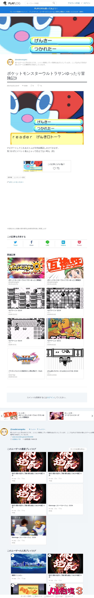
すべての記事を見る (77, 372)
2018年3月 (55, 458)
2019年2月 (55, 441)
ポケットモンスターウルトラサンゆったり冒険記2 (37, 271)
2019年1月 (55, 446)
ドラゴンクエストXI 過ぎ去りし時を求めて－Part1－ (56, 294)
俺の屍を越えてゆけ (18, 446)
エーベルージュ (16, 441)
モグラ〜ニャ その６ (75, 270)
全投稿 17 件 (16, 362)
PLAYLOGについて (27, 587)
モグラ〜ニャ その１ (35, 292)
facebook (61, 589)
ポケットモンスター (16, 182)
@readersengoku (21, 59)
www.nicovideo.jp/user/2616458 (22, 360)
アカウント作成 (74, 3)
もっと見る (80, 497)
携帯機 (10, 177)
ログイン (87, 3)
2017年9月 (55, 469)
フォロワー (41, 352)
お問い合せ (73, 587)
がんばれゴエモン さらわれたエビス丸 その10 (77, 293)
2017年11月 (56, 463)
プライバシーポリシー (48, 587)
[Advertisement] (27, 205)
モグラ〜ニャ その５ (55, 270)
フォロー (32, 352)
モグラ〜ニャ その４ (15, 292)
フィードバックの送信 (62, 587)
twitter (52, 589)
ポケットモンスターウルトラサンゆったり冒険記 (16, 271)
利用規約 (37, 587)
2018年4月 (55, 452)
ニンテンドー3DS (19, 177)
